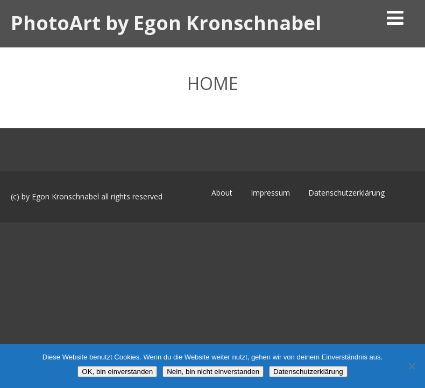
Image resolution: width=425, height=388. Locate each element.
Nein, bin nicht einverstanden (213, 372)
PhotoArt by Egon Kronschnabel (166, 23)
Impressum (270, 193)
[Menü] (395, 17)
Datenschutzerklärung (346, 193)
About (221, 193)
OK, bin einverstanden (117, 372)
